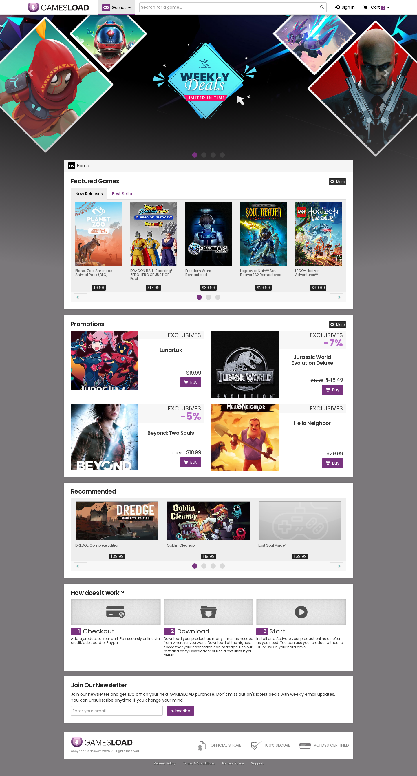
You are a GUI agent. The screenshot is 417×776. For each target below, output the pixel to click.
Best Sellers (123, 194)
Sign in (345, 7)
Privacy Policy (233, 763)
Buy (190, 382)
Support (257, 763)
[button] (31, 73)
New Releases (89, 194)
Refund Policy (164, 763)
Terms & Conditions (199, 763)
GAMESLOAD (58, 7)
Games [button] (116, 7)
